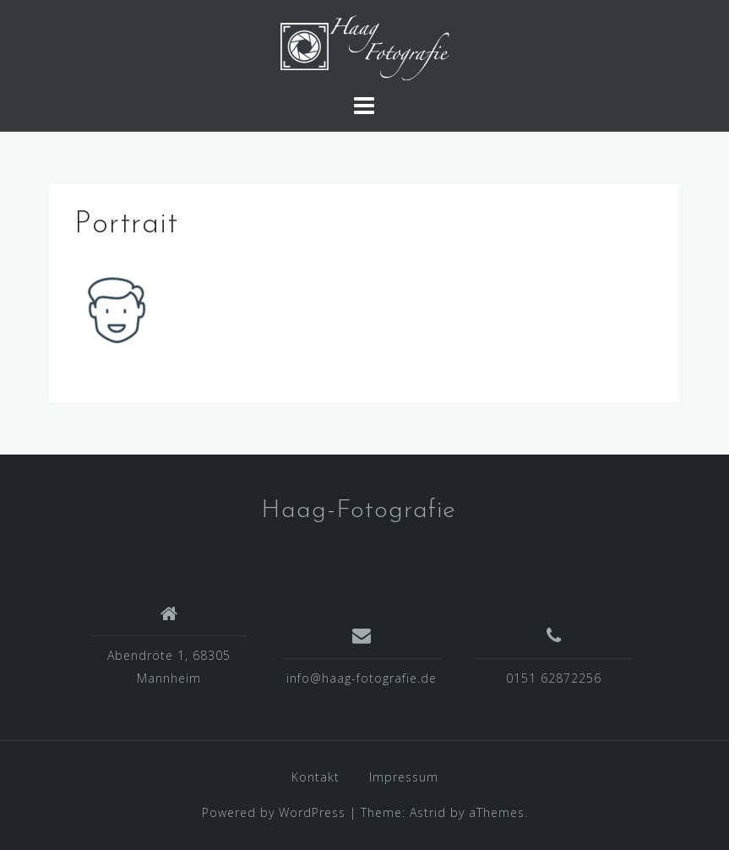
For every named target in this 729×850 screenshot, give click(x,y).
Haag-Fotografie (358, 511)
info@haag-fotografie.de (361, 678)
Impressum (403, 777)
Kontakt (315, 777)
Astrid (428, 812)
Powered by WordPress (273, 812)
